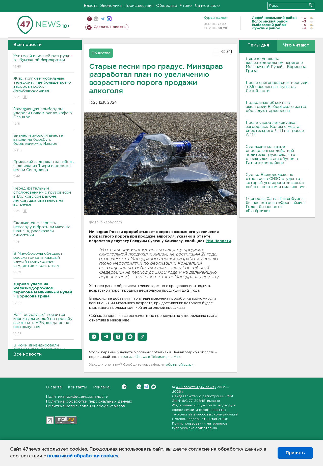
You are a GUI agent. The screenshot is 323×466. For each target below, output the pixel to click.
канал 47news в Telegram (145, 357)
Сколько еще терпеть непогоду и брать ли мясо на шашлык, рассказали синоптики (43, 232)
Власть (91, 5)
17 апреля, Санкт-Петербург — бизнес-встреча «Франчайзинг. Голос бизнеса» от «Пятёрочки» (276, 205)
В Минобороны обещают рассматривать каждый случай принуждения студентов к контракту (43, 263)
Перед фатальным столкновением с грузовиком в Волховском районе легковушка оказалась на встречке (43, 200)
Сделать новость (110, 27)
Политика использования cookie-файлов (85, 406)
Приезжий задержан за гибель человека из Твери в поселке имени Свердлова (43, 169)
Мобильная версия (89, 18)
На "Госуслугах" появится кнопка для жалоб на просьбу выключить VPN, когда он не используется (43, 324)
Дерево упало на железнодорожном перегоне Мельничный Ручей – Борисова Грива (276, 65)
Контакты (77, 387)
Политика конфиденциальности (77, 396)
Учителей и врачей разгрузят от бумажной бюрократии (43, 61)
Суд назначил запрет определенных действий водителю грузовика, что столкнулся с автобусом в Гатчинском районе (272, 155)
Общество (166, 5)
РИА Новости (218, 241)
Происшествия (138, 5)
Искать (310, 5)
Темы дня (258, 45)
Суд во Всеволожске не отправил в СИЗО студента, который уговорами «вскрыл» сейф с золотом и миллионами (276, 181)
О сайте (54, 387)
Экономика (111, 5)
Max (153, 386)
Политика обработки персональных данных (89, 401)
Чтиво (186, 5)
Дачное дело (207, 5)
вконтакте (96, 18)
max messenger (109, 18)
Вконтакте (124, 386)
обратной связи (180, 364)
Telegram (146, 386)
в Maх (175, 357)
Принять (295, 452)
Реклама (101, 387)
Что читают (296, 45)
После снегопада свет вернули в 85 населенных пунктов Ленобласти (276, 86)
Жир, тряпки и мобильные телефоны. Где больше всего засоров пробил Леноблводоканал (43, 88)
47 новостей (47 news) (196, 387)
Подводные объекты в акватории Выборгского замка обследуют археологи (276, 106)
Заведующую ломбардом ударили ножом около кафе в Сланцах (43, 116)
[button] (94, 337)
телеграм (102, 18)
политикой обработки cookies (82, 456)
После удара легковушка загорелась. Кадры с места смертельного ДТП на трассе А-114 (275, 128)
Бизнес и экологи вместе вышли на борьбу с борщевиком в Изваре (43, 143)
